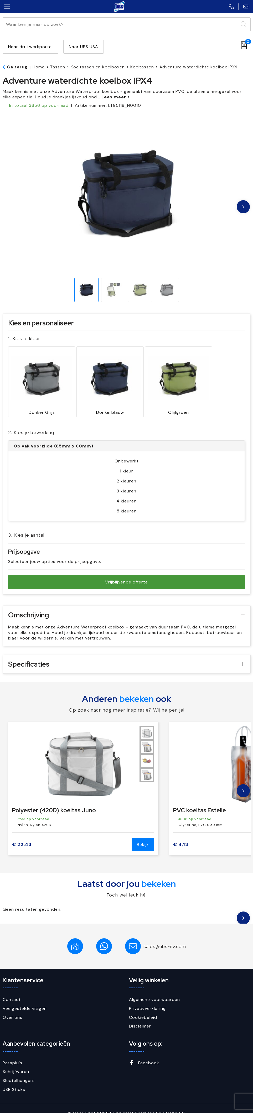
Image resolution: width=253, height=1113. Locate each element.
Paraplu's (12, 1053)
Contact (12, 990)
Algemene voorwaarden (154, 990)
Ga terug (17, 67)
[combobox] (120, 24)
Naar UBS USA (83, 46)
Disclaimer (140, 1017)
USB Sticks (14, 1080)
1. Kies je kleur (24, 338)
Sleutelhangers (19, 1071)
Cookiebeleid (143, 1008)
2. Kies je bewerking (31, 423)
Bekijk (143, 835)
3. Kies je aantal (26, 525)
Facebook (144, 1053)
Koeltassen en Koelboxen (98, 67)
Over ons (12, 1008)
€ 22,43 (22, 835)
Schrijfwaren (16, 1062)
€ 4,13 (180, 835)
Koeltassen (142, 67)
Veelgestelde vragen (25, 999)
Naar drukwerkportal (30, 46)
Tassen (57, 67)
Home (39, 67)
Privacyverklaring (147, 999)
